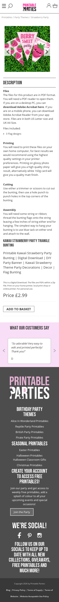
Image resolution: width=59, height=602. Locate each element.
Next (45, 49)
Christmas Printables (29, 465)
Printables (7, 17)
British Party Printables (29, 432)
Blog (8, 590)
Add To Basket (18, 309)
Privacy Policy (18, 590)
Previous (6, 49)
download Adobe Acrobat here (23, 107)
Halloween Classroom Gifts (29, 459)
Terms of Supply (35, 590)
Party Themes (21, 17)
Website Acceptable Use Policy (34, 596)
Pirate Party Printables (29, 437)
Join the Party (22, 512)
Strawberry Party (40, 17)
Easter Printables (29, 450)
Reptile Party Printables (29, 426)
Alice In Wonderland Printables (29, 421)
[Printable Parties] (29, 5)
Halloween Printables (29, 455)
